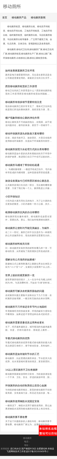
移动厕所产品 (19, 17)
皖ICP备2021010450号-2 (37, 451)
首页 (4, 17)
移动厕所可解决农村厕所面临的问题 (24, 291)
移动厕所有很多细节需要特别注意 (23, 102)
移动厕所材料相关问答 (17, 243)
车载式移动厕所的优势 (17, 338)
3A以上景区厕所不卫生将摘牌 (21, 369)
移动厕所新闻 (38, 17)
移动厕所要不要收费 (16, 417)
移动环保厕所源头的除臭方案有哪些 (24, 133)
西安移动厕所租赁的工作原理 (21, 86)
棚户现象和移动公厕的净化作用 (22, 118)
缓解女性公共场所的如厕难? (20, 259)
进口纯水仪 (15, 449)
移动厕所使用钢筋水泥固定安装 (22, 401)
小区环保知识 (12, 196)
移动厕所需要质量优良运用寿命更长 (24, 322)
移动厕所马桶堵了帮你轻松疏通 (22, 165)
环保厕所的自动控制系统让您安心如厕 (26, 385)
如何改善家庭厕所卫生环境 (20, 70)
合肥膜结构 (42, 449)
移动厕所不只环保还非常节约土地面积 (26, 306)
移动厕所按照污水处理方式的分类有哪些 (27, 149)
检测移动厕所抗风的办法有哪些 (22, 212)
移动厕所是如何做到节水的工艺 (22, 354)
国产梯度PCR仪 (28, 449)
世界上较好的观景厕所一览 (20, 275)
